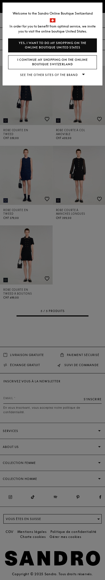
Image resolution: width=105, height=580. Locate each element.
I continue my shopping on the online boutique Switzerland (52, 62)
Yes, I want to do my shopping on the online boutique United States (53, 45)
